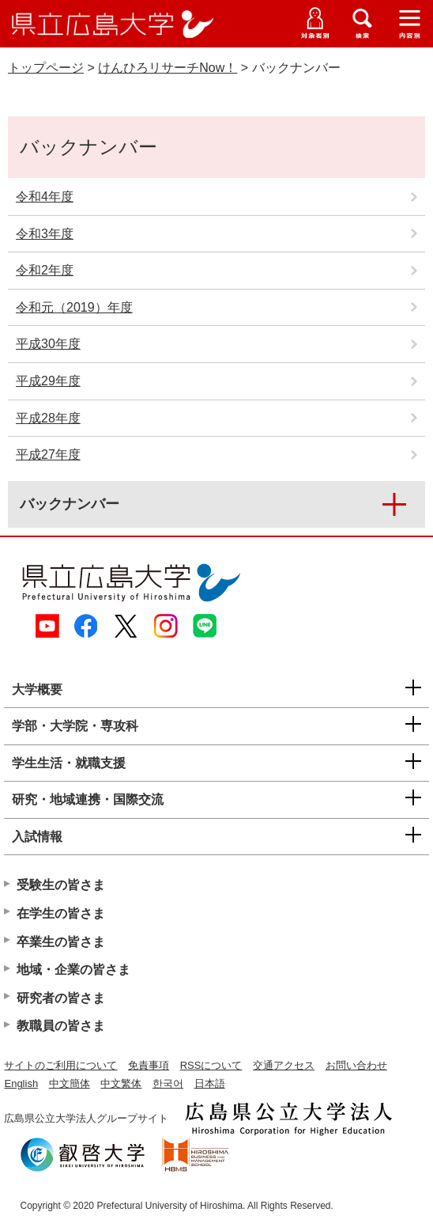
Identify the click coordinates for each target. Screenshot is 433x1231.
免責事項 (148, 1065)
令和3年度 (44, 234)
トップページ (46, 67)
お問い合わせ (356, 1065)
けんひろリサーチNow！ (167, 67)
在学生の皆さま (61, 913)
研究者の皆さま (61, 998)
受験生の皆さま (61, 885)
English (21, 1083)
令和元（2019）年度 (74, 307)
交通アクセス (283, 1065)
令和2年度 (44, 270)
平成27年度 (48, 454)
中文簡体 (69, 1083)
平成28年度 (48, 418)
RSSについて (211, 1065)
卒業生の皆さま (61, 942)
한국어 (167, 1083)
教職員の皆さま (61, 1025)
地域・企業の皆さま (73, 969)
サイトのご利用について (60, 1065)
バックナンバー (69, 504)
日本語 (209, 1083)
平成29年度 (48, 381)
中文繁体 (120, 1083)
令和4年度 (44, 196)
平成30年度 (48, 343)
